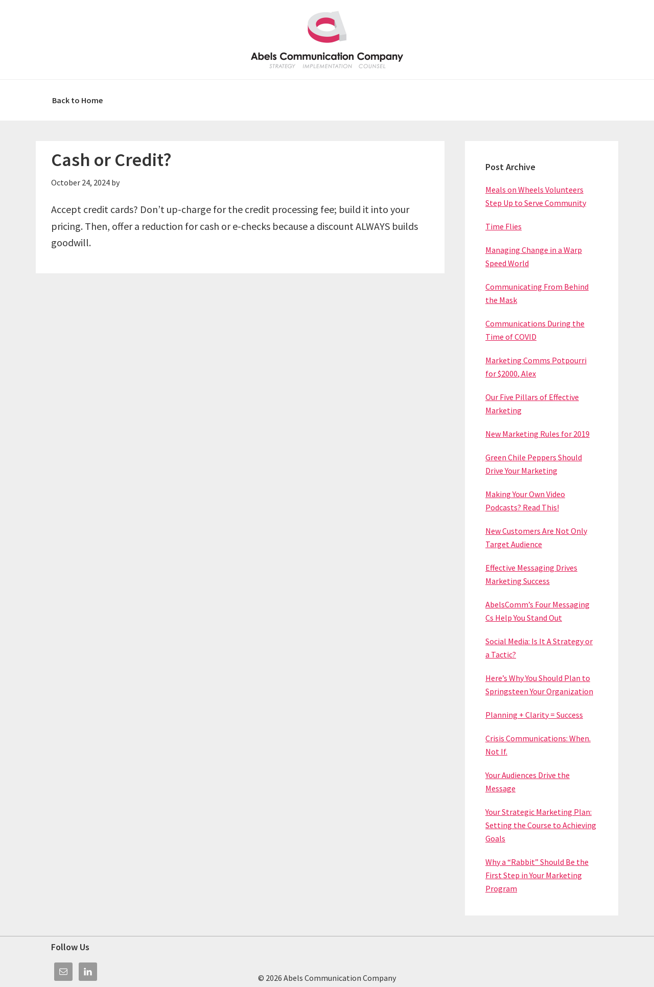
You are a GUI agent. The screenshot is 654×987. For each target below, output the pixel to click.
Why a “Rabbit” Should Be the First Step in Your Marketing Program (537, 875)
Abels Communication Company (327, 39)
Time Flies (503, 226)
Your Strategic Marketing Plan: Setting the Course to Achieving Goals (540, 825)
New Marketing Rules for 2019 (537, 434)
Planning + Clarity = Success (534, 715)
